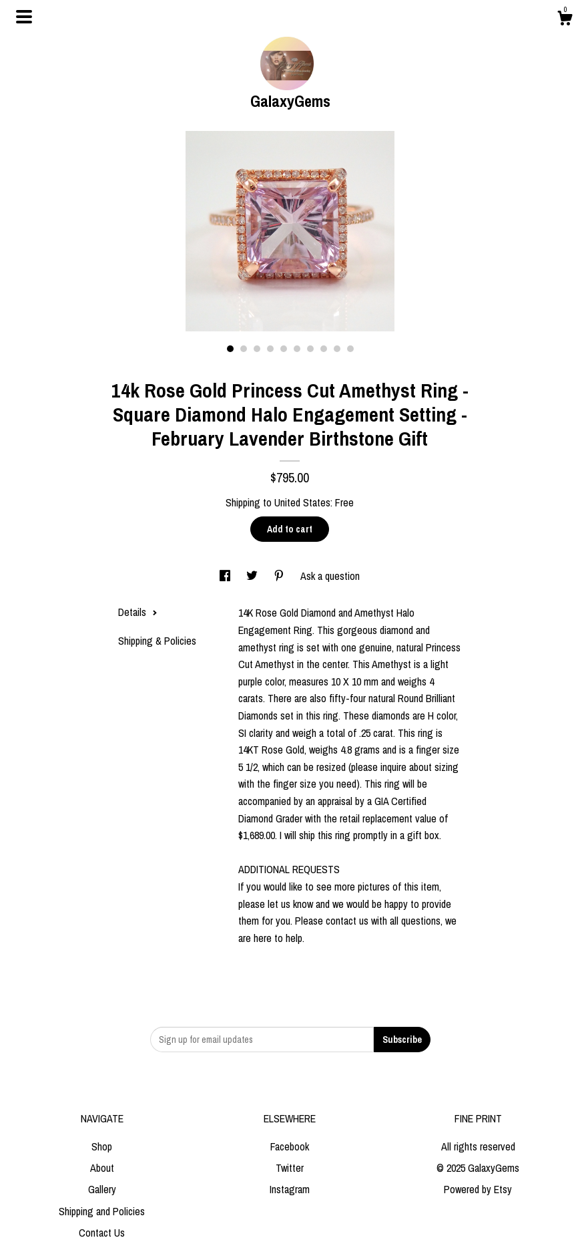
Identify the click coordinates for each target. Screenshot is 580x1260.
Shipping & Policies (157, 640)
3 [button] (257, 348)
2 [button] (243, 348)
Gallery (102, 1189)
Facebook (289, 1146)
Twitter (290, 1167)
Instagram (290, 1189)
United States (302, 502)
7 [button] (310, 348)
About (102, 1167)
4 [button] (270, 348)
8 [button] (323, 348)
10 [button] (350, 348)
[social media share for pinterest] (280, 576)
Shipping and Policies (102, 1211)
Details (138, 612)
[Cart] (564, 20)
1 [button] (230, 348)
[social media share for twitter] (253, 576)
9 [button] (337, 348)
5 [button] (283, 348)
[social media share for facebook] (226, 576)
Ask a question (330, 576)
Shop (101, 1146)
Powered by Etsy (478, 1189)
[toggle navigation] (24, 16)
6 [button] (297, 348)
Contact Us (102, 1232)
